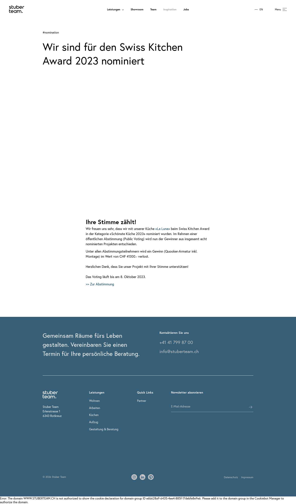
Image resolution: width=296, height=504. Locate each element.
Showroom (137, 9)
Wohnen (94, 401)
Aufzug (93, 422)
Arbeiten (94, 408)
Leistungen (115, 9)
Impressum (247, 477)
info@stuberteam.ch (179, 351)
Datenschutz (231, 477)
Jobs (186, 9)
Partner (141, 401)
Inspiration (170, 9)
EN (261, 9)
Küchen (94, 415)
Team (153, 9)
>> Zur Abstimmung (100, 284)
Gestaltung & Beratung (103, 429)
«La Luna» (162, 228)
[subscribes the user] (250, 407)
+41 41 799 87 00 (176, 342)
